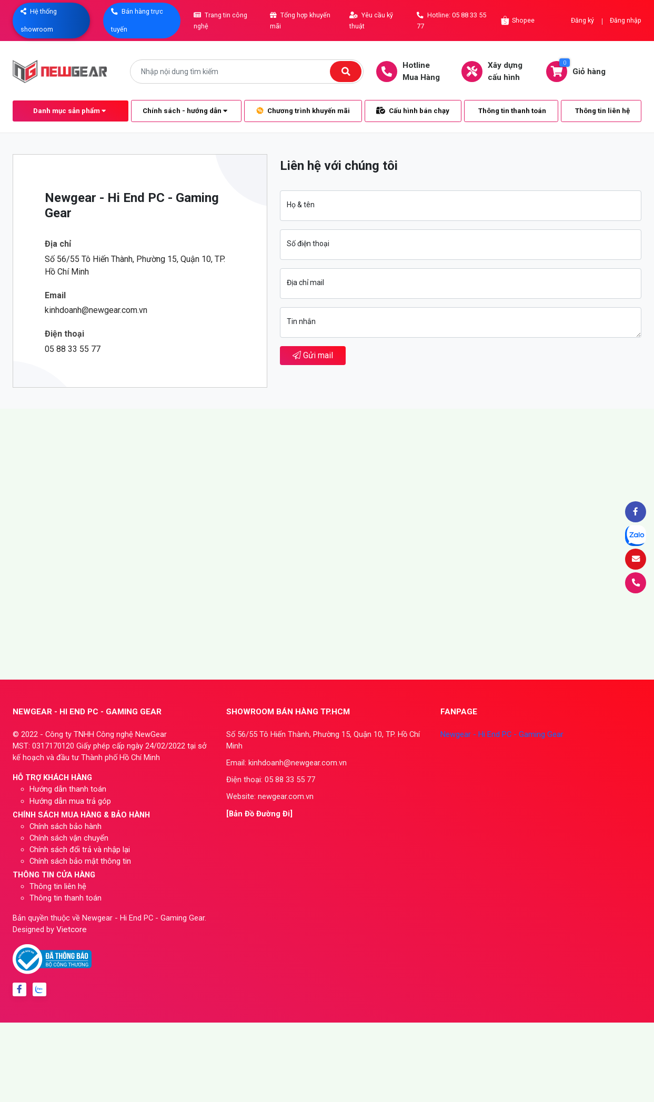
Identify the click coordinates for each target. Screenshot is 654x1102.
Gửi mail (313, 355)
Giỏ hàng (581, 71)
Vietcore (71, 929)
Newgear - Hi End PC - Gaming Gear (502, 734)
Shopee (518, 20)
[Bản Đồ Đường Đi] (259, 813)
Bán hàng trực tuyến (137, 20)
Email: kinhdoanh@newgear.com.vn (286, 762)
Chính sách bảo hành (65, 826)
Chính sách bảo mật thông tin (80, 861)
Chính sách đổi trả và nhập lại (79, 849)
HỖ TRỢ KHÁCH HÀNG (52, 777)
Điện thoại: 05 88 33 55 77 (270, 779)
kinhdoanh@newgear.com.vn (96, 310)
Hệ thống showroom (39, 20)
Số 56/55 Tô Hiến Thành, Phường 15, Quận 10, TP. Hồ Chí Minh (135, 265)
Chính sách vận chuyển (68, 838)
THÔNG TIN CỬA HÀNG (54, 874)
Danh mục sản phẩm (69, 111)
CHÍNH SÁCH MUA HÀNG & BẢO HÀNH (81, 815)
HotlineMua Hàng (413, 71)
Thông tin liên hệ (602, 111)
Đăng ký (582, 20)
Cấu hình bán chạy (412, 111)
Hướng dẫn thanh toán (67, 789)
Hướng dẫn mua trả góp (70, 801)
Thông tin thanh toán (512, 111)
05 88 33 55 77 (72, 349)
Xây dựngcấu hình (497, 71)
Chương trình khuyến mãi (303, 111)
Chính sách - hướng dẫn (185, 111)
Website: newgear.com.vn (270, 796)
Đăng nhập (625, 20)
